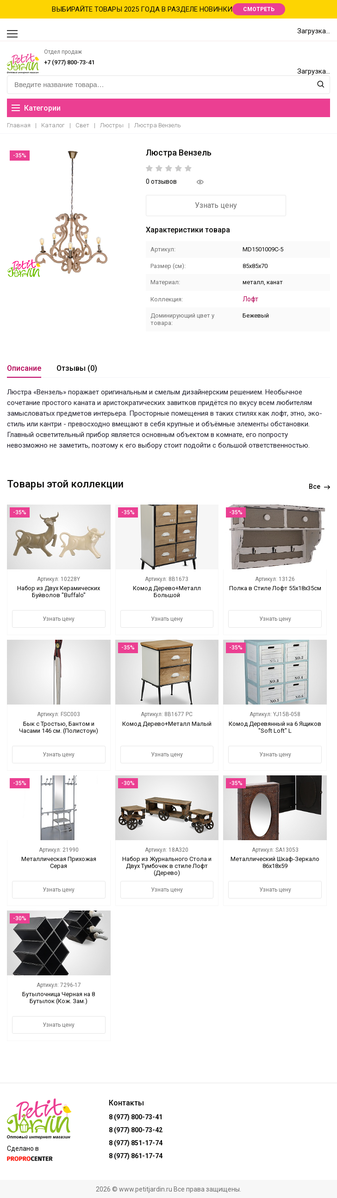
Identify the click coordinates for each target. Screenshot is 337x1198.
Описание (24, 367)
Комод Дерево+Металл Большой (167, 591)
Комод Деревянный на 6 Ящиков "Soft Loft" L (275, 727)
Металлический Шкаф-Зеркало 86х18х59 (275, 862)
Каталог (53, 125)
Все (319, 486)
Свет (82, 125)
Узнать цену (197, 205)
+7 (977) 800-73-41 (69, 62)
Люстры (112, 125)
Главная (19, 125)
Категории (36, 108)
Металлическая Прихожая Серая (58, 862)
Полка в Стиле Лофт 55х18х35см (275, 587)
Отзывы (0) (76, 367)
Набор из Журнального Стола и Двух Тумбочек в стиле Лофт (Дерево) (167, 865)
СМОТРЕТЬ (259, 9)
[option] (72, 212)
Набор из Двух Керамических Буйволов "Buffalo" (58, 591)
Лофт (250, 298)
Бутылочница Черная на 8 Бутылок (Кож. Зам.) (58, 997)
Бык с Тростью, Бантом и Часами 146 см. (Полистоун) (58, 727)
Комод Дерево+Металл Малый (167, 723)
